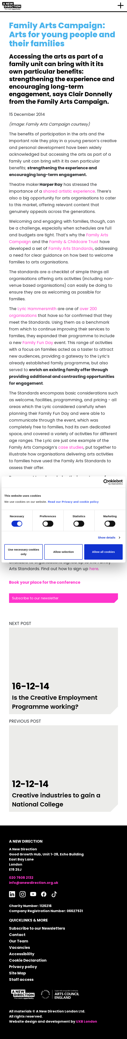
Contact (17, 934)
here (93, 568)
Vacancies (19, 947)
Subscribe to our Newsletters (37, 928)
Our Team (18, 941)
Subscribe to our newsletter (35, 598)
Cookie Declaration (28, 960)
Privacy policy (23, 966)
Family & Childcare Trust (73, 241)
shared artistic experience (69, 191)
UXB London (86, 1021)
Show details (107, 537)
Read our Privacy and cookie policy (73, 501)
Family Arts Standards (70, 248)
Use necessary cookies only (23, 552)
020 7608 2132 (21, 877)
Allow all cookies (103, 551)
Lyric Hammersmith (37, 308)
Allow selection (63, 551)
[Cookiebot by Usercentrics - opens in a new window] (106, 482)
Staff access (21, 979)
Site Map (17, 973)
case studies (70, 447)
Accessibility (21, 954)
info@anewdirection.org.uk (33, 882)
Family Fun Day (37, 342)
